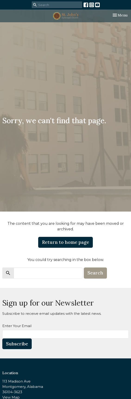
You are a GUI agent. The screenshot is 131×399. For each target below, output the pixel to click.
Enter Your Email (16, 326)
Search (95, 273)
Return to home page (65, 242)
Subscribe (17, 344)
